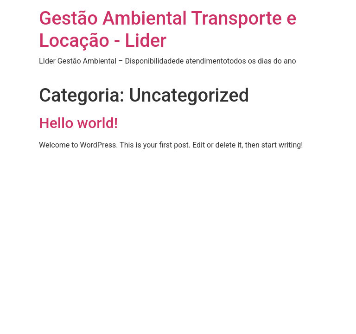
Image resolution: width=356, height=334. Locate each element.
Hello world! (78, 123)
